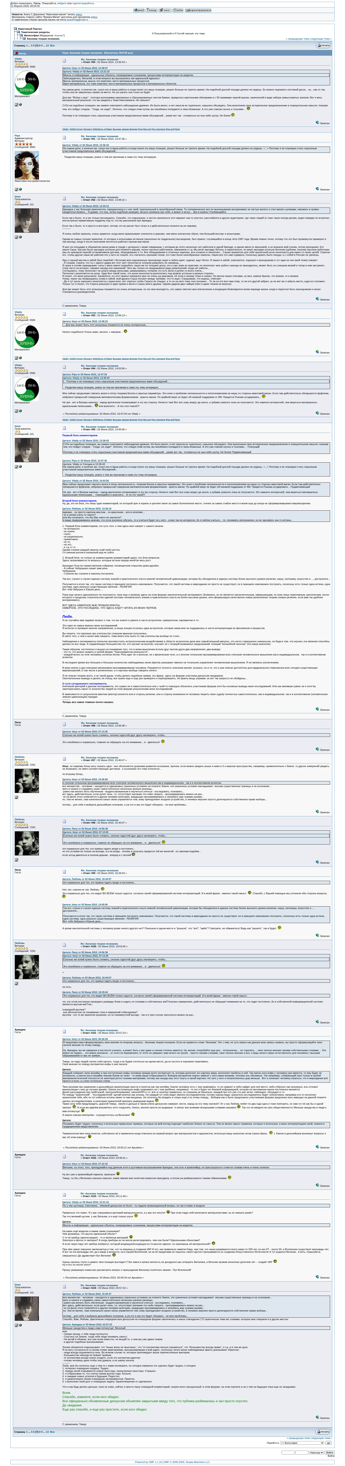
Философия (31, 35)
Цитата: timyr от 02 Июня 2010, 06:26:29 (85, 1039)
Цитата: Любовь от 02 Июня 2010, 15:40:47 (86, 1294)
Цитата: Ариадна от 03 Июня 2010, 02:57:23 (87, 1324)
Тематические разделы (35, 32)
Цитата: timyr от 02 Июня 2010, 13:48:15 (85, 321)
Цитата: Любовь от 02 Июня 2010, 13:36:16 (86, 508)
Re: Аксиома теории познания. (100, 59)
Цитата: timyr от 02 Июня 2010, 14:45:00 (85, 779)
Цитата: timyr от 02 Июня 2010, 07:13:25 (85, 731)
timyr (18, 196)
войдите (62, 3)
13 (47, 45)
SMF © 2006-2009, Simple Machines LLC (187, 1462)
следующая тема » (321, 38)
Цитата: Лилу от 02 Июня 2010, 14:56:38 (85, 828)
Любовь (20, 757)
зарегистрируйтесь (83, 3)
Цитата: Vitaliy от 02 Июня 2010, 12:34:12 (85, 206)
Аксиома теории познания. (43, 38)
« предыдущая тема (297, 38)
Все (52, 45)
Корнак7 (59, 35)
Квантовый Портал (30, 29)
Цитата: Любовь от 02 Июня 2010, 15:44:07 (86, 879)
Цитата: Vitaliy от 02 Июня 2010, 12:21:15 (86, 71)
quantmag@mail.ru (77, 19)
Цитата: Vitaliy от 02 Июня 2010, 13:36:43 (85, 145)
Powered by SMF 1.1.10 (148, 1462)
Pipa (17, 135)
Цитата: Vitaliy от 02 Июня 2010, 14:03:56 (85, 480)
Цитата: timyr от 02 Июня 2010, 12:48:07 (85, 68)
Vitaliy (18, 58)
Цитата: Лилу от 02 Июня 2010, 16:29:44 (85, 992)
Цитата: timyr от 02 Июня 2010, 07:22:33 (85, 1163)
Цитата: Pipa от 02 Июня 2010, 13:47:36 (84, 374)
